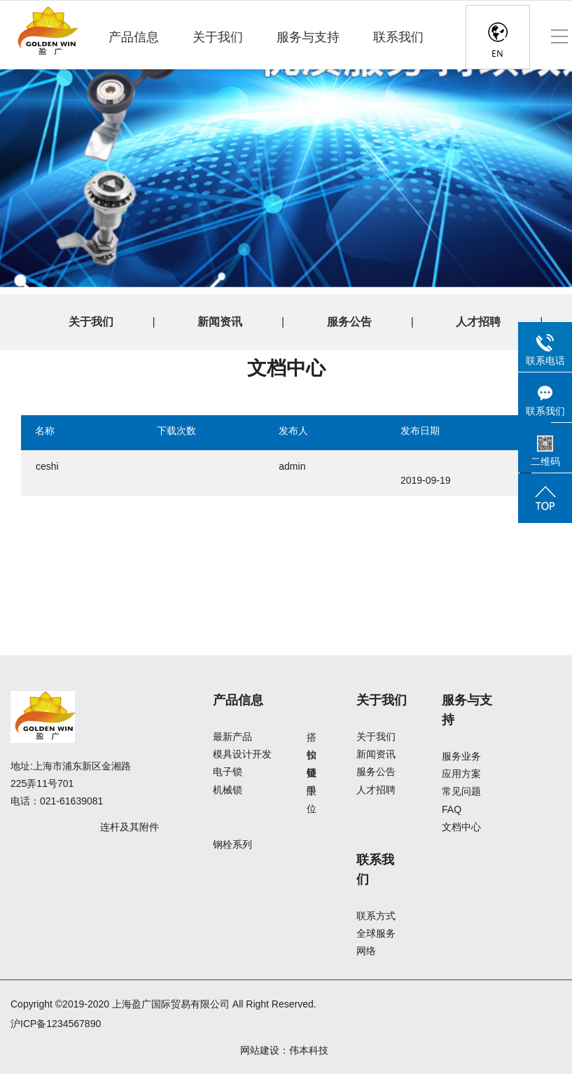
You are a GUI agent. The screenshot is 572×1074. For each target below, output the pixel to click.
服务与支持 (308, 37)
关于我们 (218, 37)
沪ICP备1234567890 (56, 1023)
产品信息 (134, 37)
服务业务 (461, 756)
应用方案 (461, 773)
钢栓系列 (232, 844)
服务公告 (349, 322)
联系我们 (398, 37)
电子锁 (227, 771)
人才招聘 (478, 322)
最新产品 (232, 736)
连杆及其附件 (129, 826)
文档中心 (461, 826)
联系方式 (376, 915)
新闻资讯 (219, 322)
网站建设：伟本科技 (284, 1050)
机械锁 (227, 789)
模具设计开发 (242, 754)
